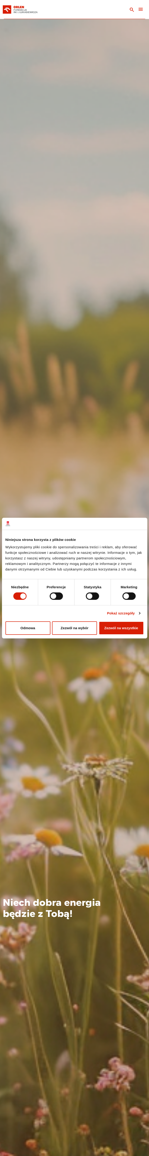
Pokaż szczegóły (121, 613)
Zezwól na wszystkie (121, 628)
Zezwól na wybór (74, 628)
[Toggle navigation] (140, 10)
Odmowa (27, 628)
